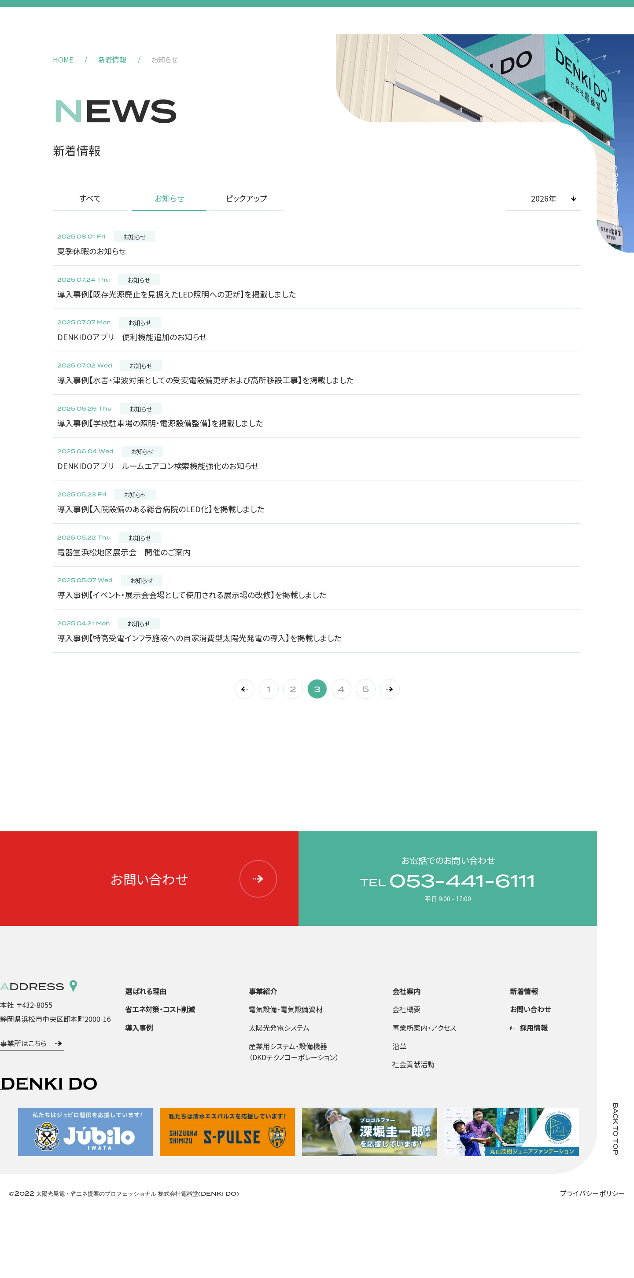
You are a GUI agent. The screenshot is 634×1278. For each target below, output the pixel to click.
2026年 (544, 198)
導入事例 (139, 1092)
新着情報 (112, 59)
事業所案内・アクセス (424, 1092)
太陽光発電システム (279, 1092)
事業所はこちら (23, 1107)
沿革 (399, 1110)
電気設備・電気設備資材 (286, 1074)
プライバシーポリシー (592, 1257)
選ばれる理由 (145, 1055)
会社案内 (406, 1055)
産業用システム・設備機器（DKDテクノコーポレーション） (294, 1116)
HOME (63, 59)
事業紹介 (263, 1055)
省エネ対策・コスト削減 (160, 1074)
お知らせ (169, 198)
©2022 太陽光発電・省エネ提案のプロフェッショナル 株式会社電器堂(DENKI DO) (124, 1258)
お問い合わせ (195, 943)
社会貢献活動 (413, 1129)
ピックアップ (246, 198)
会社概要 (406, 1074)
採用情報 (534, 1092)
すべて (90, 198)
